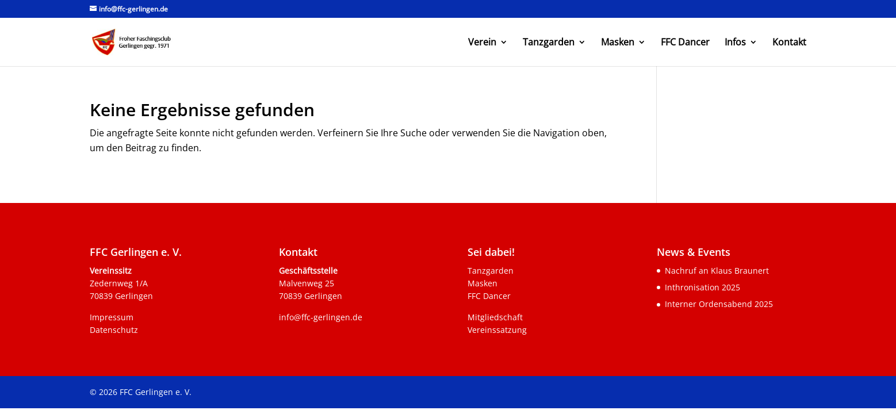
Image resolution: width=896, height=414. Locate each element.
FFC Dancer (685, 43)
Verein (482, 43)
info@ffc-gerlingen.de (320, 317)
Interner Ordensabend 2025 (719, 303)
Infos (735, 43)
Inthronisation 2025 (702, 287)
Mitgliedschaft (495, 317)
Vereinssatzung (497, 329)
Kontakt (789, 43)
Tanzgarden (549, 43)
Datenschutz (114, 329)
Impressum (111, 317)
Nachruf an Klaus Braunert (717, 270)
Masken (617, 43)
